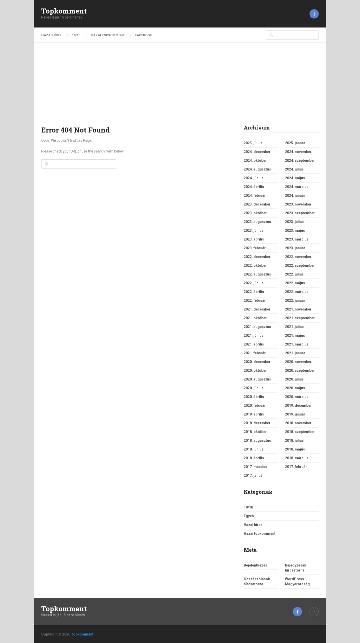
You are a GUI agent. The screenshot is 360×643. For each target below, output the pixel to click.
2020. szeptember (300, 370)
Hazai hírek (51, 35)
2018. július (294, 440)
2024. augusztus (257, 169)
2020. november (298, 362)
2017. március (255, 467)
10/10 (76, 35)
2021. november (298, 309)
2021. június (254, 336)
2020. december (257, 362)
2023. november (298, 204)
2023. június (254, 230)
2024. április (254, 187)
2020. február (255, 406)
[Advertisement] (180, 87)
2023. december (257, 204)
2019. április (254, 414)
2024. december (257, 152)
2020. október (255, 370)
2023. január (295, 248)
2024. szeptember (300, 160)
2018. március (296, 458)
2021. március (296, 344)
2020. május (295, 388)
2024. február (255, 196)
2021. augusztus (257, 327)
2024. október (255, 160)
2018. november (298, 423)
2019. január (295, 414)
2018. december (257, 423)
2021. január (295, 353)
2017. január (254, 476)
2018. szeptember (300, 432)
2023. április (254, 239)
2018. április (254, 458)
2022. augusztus (257, 274)
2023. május (295, 230)
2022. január (295, 300)
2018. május (295, 449)
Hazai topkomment (108, 35)
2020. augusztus (257, 379)
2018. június (254, 449)
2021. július (294, 327)
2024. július (294, 169)
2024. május (295, 178)
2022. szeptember (300, 266)
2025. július (253, 143)
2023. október (255, 213)
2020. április (254, 397)
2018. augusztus (257, 440)
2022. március (296, 292)
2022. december (257, 257)
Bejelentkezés (255, 565)
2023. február (255, 248)
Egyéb (249, 516)
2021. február (255, 353)
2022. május (295, 283)
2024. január (295, 196)
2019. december (298, 406)
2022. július (294, 274)
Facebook (143, 35)
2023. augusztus (257, 222)
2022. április (254, 292)
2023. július (294, 222)
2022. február (255, 300)
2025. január (295, 143)
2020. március (296, 397)
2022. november (298, 257)
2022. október (255, 266)
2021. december (257, 309)
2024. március (296, 187)
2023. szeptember (300, 213)
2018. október (255, 432)
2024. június (254, 178)
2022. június (254, 283)
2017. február (296, 467)
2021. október (255, 318)
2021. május (295, 336)
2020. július (294, 379)
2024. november (298, 152)
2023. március (296, 239)
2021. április (254, 344)
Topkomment (64, 11)
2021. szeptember (300, 318)
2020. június (254, 388)
